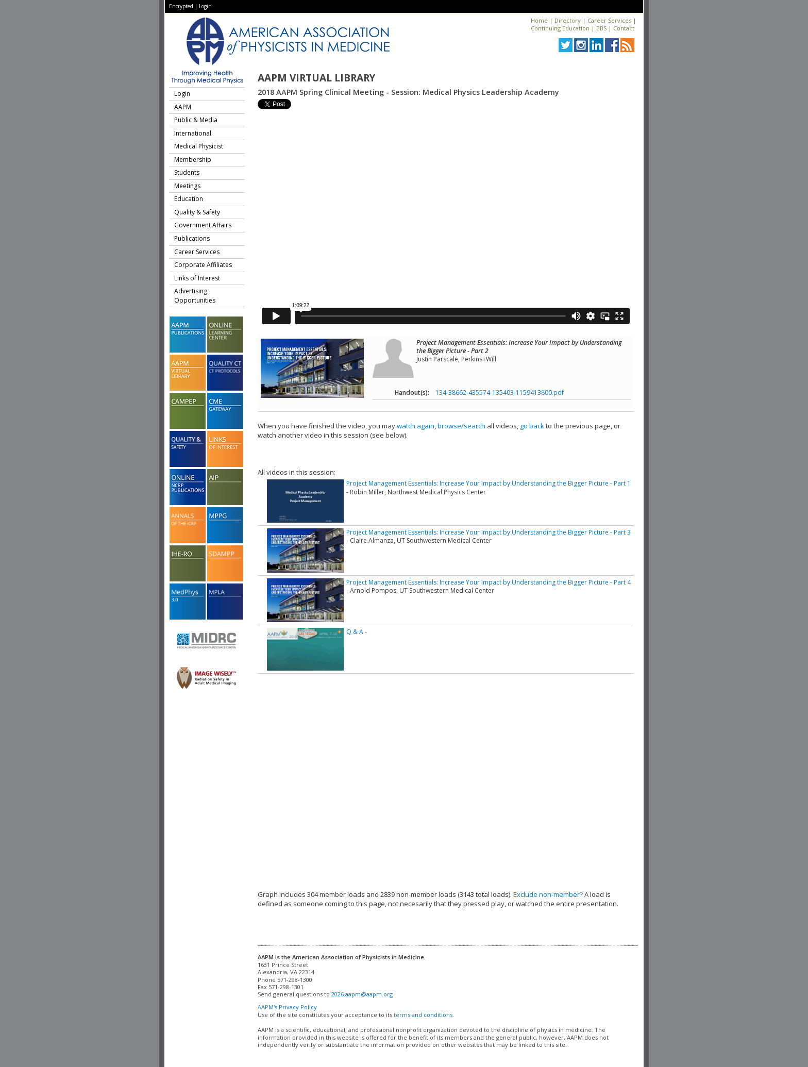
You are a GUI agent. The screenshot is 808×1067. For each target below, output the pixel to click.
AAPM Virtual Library (316, 78)
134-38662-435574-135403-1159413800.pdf (499, 392)
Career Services (609, 20)
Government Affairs (202, 225)
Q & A (354, 631)
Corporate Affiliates (203, 264)
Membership (192, 159)
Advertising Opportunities (194, 296)
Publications (192, 238)
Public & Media (195, 119)
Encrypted (181, 6)
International (192, 133)
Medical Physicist (198, 146)
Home (539, 20)
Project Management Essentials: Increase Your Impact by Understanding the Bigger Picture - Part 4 (488, 582)
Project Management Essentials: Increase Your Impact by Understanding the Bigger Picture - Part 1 (488, 483)
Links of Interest (197, 278)
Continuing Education (560, 28)
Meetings (187, 185)
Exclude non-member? (548, 894)
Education (188, 198)
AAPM (182, 107)
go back (532, 425)
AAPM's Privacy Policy (287, 1007)
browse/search (461, 425)
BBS (601, 28)
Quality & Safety (197, 212)
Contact (623, 28)
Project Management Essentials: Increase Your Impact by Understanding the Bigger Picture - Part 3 (488, 532)
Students (186, 172)
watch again (415, 425)
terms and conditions (423, 1015)
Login (205, 6)
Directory (567, 20)
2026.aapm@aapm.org (362, 994)
